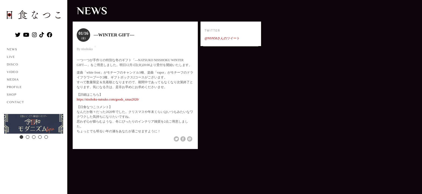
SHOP (11, 94)
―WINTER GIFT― (114, 34)
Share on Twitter (176, 139)
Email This (189, 139)
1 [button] (21, 137)
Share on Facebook (183, 139)
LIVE (11, 57)
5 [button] (46, 137)
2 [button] (27, 137)
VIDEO (12, 72)
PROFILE (14, 87)
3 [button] (34, 137)
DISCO (12, 64)
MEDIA (13, 79)
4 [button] (40, 137)
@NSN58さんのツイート (222, 38)
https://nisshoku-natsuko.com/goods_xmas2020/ (108, 99)
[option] (33, 124)
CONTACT (15, 102)
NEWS (12, 49)
